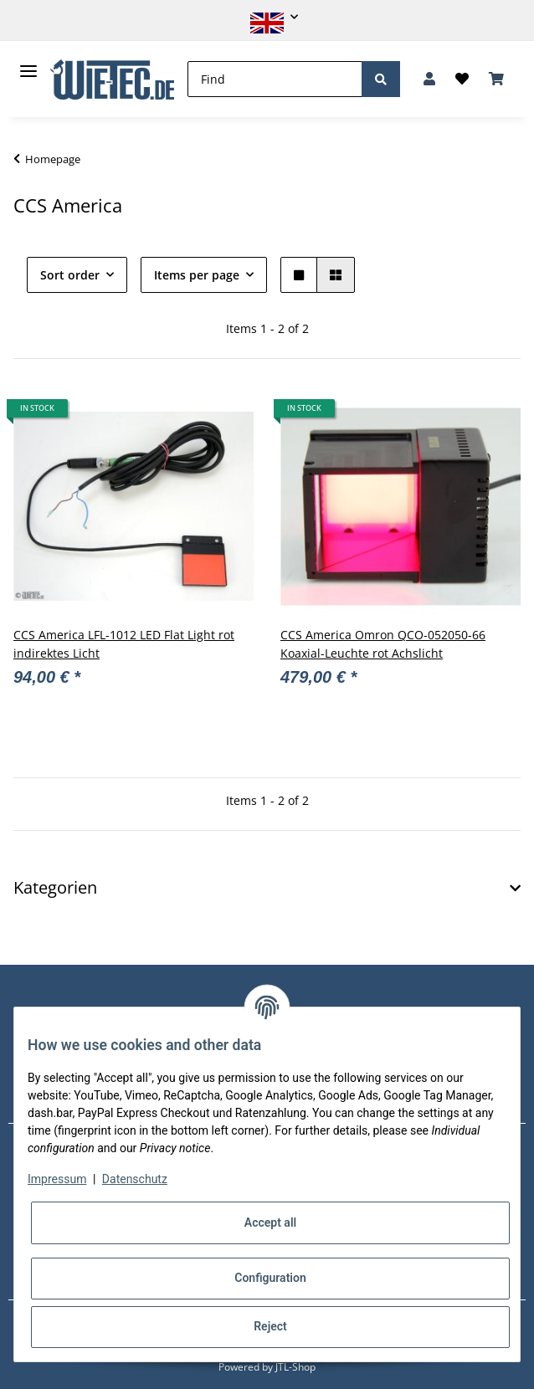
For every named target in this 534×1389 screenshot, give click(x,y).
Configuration (270, 1277)
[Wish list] (462, 79)
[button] (267, 17)
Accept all (270, 1222)
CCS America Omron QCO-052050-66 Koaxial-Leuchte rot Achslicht (382, 644)
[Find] (274, 79)
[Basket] (496, 79)
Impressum (57, 1179)
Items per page (196, 275)
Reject (270, 1326)
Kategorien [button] (55, 888)
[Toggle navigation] (28, 64)
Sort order (70, 275)
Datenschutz (134, 1179)
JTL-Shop (295, 1367)
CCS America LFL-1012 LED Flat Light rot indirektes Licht (123, 644)
